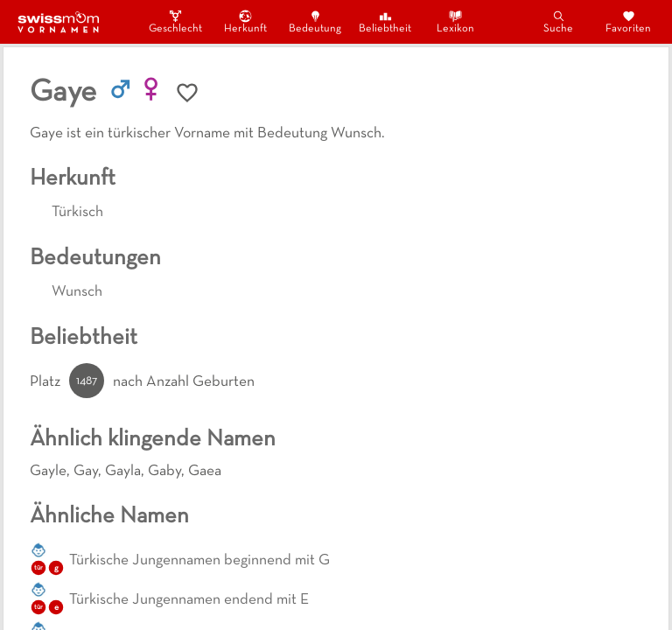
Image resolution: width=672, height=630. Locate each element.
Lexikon (455, 21)
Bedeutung (315, 21)
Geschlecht (175, 21)
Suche (558, 21)
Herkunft (245, 21)
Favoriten (628, 21)
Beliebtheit (385, 21)
